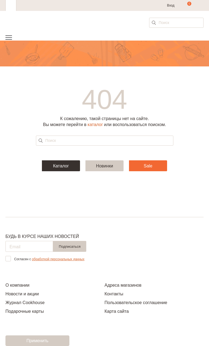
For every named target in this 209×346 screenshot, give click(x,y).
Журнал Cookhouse (25, 302)
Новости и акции (22, 294)
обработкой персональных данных (58, 259)
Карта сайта (116, 311)
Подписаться (70, 246)
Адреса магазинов (123, 285)
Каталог (61, 166)
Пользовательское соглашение (135, 302)
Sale (148, 166)
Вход (170, 5)
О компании (17, 285)
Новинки (104, 166)
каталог (95, 124)
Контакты (113, 294)
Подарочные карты (24, 311)
